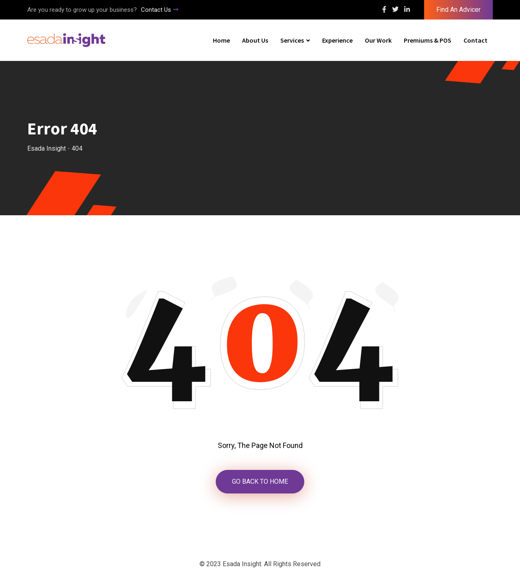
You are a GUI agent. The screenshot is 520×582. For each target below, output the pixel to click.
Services (292, 40)
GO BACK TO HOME (260, 481)
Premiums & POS (427, 40)
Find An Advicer (458, 9)
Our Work (378, 40)
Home (221, 40)
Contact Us (159, 9)
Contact (476, 40)
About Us (255, 40)
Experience (337, 40)
